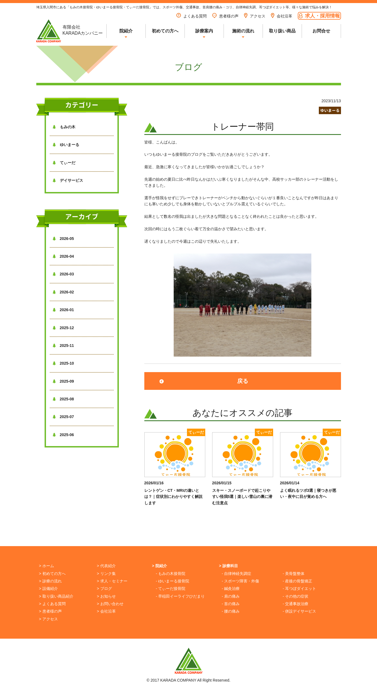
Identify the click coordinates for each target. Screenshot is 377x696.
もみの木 (64, 127)
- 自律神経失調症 (237, 573)
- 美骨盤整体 (294, 573)
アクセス (254, 16)
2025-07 (63, 416)
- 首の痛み (231, 604)
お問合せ (321, 31)
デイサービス (68, 180)
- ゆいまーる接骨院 (172, 581)
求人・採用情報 (319, 16)
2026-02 (63, 292)
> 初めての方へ (52, 573)
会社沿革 (281, 16)
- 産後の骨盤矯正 (297, 581)
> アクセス (48, 619)
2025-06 (63, 435)
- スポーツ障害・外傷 (240, 581)
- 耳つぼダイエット (299, 588)
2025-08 (63, 399)
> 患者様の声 (50, 611)
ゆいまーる (66, 144)
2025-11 (63, 345)
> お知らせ (106, 596)
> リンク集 (106, 573)
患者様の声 (225, 16)
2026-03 (63, 274)
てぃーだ (64, 162)
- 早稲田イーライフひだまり (180, 596)
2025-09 (63, 381)
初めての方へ (165, 31)
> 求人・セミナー (112, 581)
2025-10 (63, 363)
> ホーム (46, 566)
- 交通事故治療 (296, 604)
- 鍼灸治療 (231, 588)
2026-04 (63, 256)
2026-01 (63, 310)
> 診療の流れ (50, 581)
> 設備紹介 (48, 588)
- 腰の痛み (231, 611)
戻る (242, 381)
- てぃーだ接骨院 (171, 588)
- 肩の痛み (231, 596)
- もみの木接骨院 (171, 573)
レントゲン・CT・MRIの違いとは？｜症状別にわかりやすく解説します (173, 496)
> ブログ (104, 588)
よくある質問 (191, 16)
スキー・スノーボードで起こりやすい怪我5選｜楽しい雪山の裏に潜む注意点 (242, 496)
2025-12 (63, 328)
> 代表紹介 (106, 566)
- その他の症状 (296, 596)
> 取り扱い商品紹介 (56, 596)
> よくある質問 (52, 604)
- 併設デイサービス (299, 611)
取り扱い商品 (282, 31)
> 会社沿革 (106, 611)
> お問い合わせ (110, 604)
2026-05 (63, 238)
